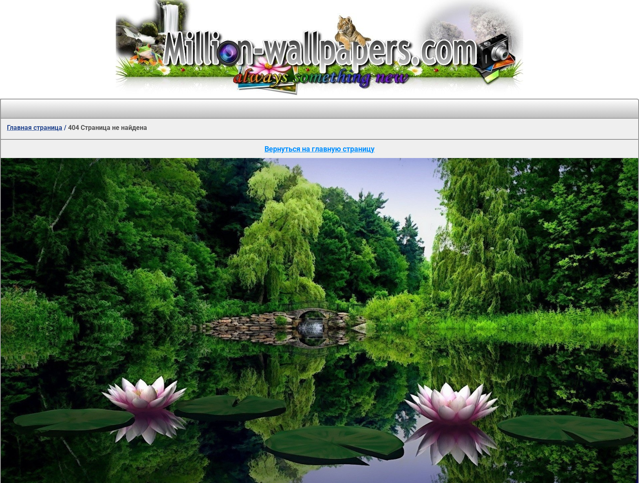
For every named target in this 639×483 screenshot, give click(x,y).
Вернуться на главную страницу (319, 149)
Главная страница (34, 128)
